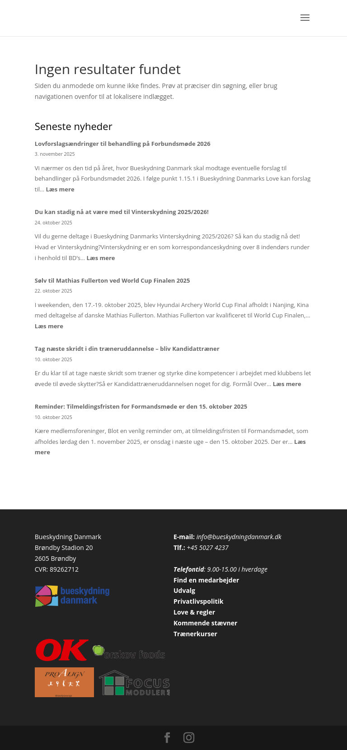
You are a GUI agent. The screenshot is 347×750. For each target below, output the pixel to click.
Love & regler (194, 612)
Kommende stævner (205, 623)
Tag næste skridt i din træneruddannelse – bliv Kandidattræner (127, 349)
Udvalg (184, 590)
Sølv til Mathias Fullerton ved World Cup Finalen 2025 (112, 280)
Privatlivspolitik (199, 601)
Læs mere (60, 189)
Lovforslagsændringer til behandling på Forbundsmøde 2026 (123, 144)
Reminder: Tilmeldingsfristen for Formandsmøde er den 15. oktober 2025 (141, 406)
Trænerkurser (195, 633)
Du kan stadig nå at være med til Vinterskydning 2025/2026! (122, 212)
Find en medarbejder (206, 580)
